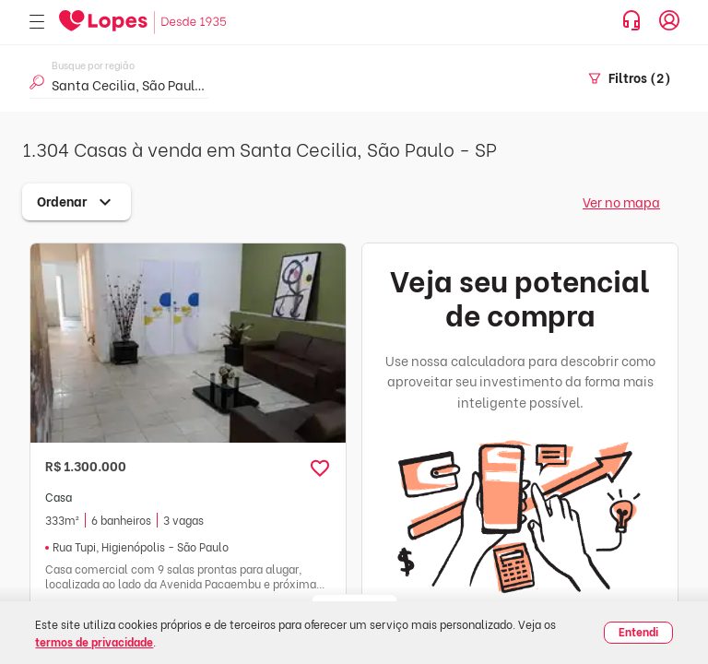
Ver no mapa (621, 201)
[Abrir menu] (37, 22)
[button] (320, 468)
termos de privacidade (94, 641)
